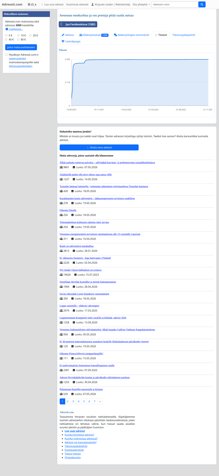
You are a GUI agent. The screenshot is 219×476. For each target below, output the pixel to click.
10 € (23, 130)
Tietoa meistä (73, 453)
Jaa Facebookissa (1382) (77, 24)
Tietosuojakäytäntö (183, 35)
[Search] (174, 4)
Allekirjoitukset (94, 35)
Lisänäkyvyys (71, 41)
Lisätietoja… (14, 124)
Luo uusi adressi (52, 4)
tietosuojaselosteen (20, 161)
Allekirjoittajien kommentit (131, 35)
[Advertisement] (26, 56)
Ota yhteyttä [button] (140, 4)
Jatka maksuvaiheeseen (21, 142)
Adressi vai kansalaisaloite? (81, 442)
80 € (23, 134)
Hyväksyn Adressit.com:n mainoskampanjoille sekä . (24, 155)
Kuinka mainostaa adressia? (81, 438)
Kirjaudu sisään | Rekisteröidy (110, 4)
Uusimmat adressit (77, 4)
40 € (11, 134)
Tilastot (161, 35)
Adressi (67, 35)
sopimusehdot (17, 153)
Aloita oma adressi (99, 147)
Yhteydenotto (73, 457)
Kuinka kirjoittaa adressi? (79, 434)
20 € (35, 130)
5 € (10, 130)
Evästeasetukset (74, 450)
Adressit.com (12, 4)
